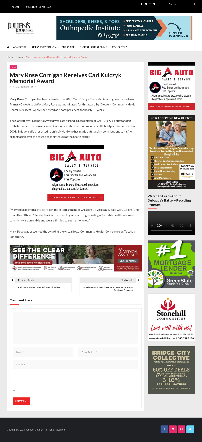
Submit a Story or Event (39, 7)
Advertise (19, 47)
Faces (13, 67)
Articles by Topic (43, 47)
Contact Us (119, 47)
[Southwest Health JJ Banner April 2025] (124, 28)
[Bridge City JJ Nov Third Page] (171, 370)
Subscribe (68, 47)
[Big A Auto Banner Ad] (75, 173)
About (15, 7)
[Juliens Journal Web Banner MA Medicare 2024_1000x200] (76, 258)
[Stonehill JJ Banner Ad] (171, 317)
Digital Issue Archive (93, 47)
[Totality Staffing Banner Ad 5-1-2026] (171, 152)
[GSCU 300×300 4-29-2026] (171, 264)
